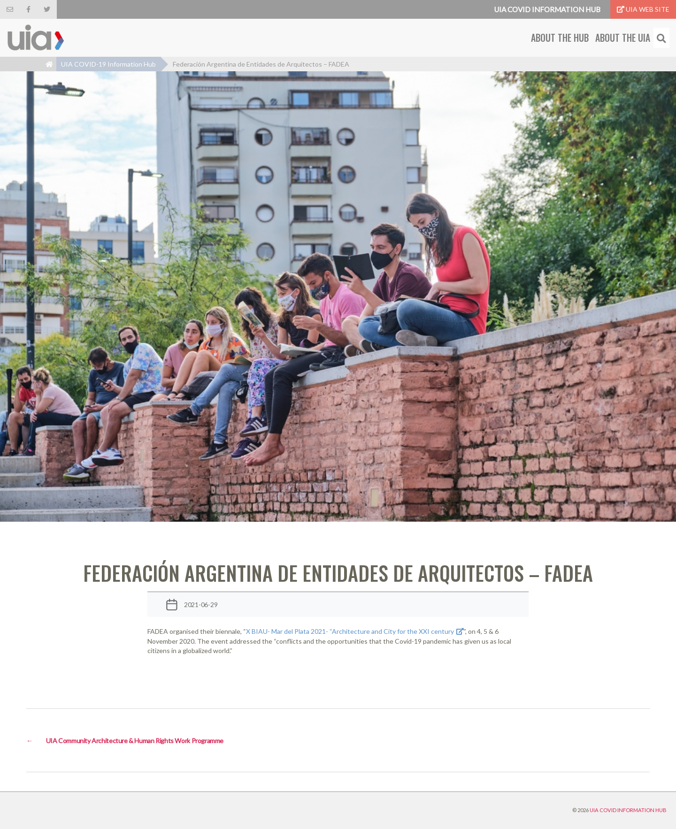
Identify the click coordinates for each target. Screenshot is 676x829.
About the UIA (622, 38)
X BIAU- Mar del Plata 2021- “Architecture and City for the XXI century (350, 631)
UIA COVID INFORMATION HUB (628, 810)
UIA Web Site (643, 9)
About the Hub (560, 38)
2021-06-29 (201, 604)
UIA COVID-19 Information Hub (108, 64)
